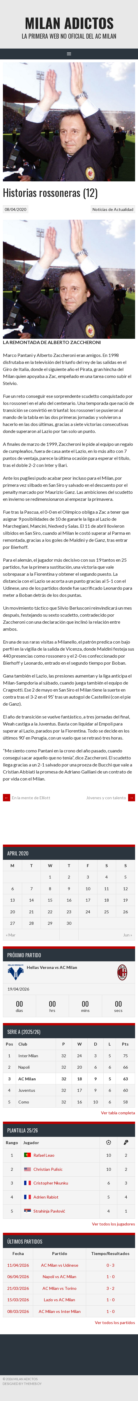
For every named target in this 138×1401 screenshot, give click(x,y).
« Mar (10, 934)
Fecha (18, 1253)
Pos (9, 1043)
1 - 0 (110, 1276)
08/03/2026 (18, 1311)
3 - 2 (110, 1288)
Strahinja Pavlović (44, 1211)
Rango (12, 1142)
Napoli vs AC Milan (59, 1276)
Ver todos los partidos (115, 1322)
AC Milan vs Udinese (59, 1265)
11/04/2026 (18, 1265)
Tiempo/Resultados (110, 1253)
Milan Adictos (69, 22)
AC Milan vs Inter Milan (60, 1311)
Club (22, 1043)
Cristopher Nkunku (45, 1182)
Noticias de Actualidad (113, 209)
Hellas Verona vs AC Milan (52, 967)
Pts (125, 1043)
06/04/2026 (18, 1276)
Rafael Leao (38, 1155)
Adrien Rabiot (41, 1196)
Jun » (127, 934)
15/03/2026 (18, 1299)
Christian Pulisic (43, 1169)
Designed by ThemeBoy (22, 1383)
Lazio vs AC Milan (59, 1299)
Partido (59, 1253)
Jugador (31, 1142)
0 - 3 (110, 1265)
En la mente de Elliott (26, 797)
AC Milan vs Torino (60, 1288)
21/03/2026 (18, 1288)
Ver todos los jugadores (113, 1223)
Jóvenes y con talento (110, 797)
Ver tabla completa (118, 1112)
